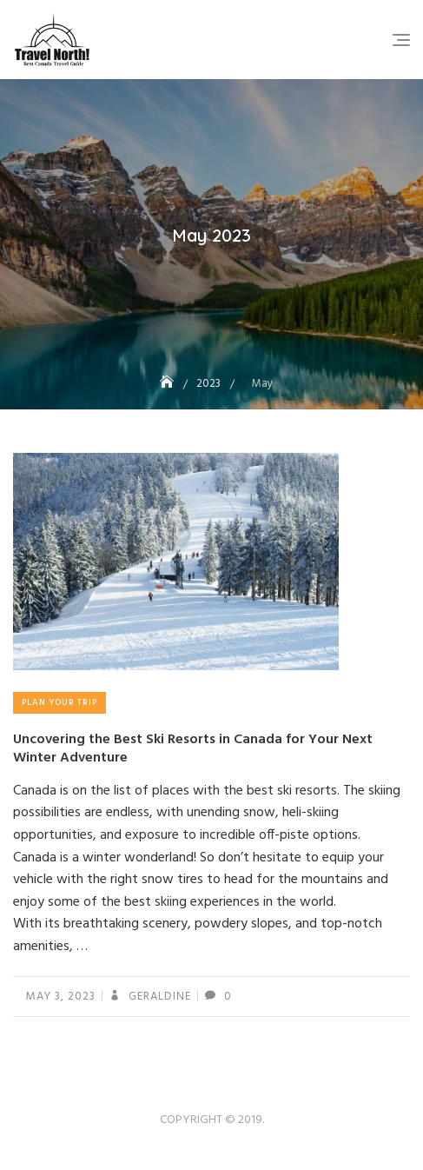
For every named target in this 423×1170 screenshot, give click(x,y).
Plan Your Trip (59, 702)
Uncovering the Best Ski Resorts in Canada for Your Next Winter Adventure (193, 748)
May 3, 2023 (61, 996)
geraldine (158, 996)
